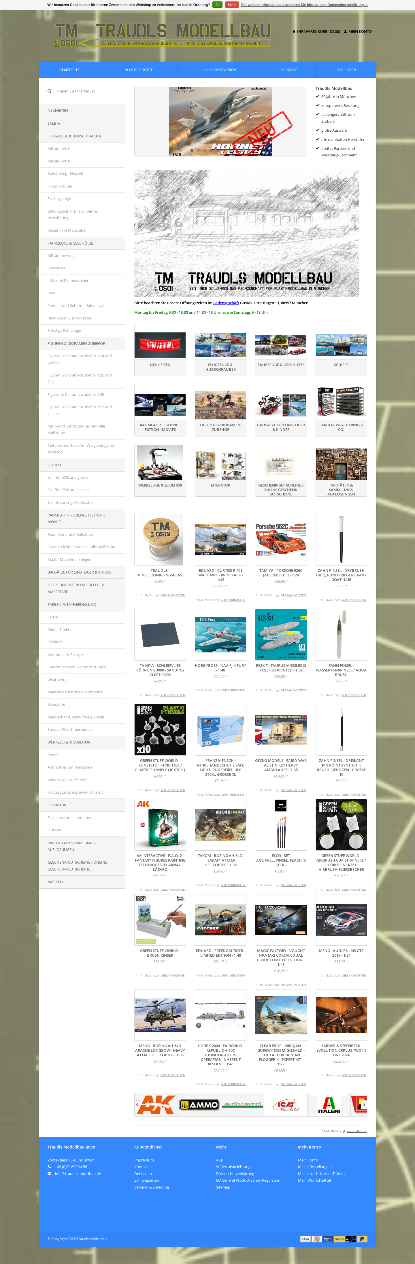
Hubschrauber (60, 186)
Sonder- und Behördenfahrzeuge (76, 305)
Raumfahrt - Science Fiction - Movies (76, 518)
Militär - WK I (58, 148)
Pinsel (53, 754)
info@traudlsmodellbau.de (78, 1173)
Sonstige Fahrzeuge (64, 330)
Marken (55, 881)
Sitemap (223, 1187)
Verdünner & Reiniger (66, 654)
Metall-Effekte (59, 629)
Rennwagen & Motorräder (70, 318)
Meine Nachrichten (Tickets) (322, 1173)
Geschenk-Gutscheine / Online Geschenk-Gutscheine (77, 865)
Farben (54, 617)
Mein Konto (358, 31)
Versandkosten (173, 595)
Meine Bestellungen (315, 1166)
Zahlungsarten (146, 1180)
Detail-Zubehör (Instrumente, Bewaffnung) (73, 214)
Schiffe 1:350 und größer (68, 477)
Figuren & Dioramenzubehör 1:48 (76, 394)
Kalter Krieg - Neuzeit (65, 173)
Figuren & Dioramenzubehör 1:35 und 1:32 (80, 378)
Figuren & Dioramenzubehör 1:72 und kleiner (80, 410)
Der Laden (346, 69)
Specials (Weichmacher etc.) (71, 729)
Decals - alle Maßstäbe (66, 230)
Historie (54, 829)
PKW (52, 293)
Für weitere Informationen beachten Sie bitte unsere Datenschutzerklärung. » (304, 5)
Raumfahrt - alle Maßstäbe (70, 534)
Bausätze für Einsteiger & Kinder (80, 572)
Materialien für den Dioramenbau (76, 692)
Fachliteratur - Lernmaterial (71, 817)
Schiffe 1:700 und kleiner (68, 489)
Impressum (144, 1160)
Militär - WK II (59, 161)
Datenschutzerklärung (235, 1173)
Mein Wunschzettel (314, 1180)
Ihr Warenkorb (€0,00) (317, 31)
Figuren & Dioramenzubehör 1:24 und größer (80, 359)
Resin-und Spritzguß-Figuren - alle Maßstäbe (76, 429)
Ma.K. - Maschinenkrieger (69, 559)
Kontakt (289, 69)
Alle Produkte (139, 69)
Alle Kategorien (220, 69)
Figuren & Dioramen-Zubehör (76, 343)
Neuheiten (58, 110)
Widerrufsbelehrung (233, 1166)
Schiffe (55, 465)
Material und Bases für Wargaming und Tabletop (81, 449)
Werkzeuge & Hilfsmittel (68, 779)
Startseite (69, 69)
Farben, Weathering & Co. (72, 604)
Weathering (57, 679)
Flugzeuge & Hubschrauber (74, 136)
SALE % (54, 123)
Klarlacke (55, 641)
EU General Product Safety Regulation (248, 1180)
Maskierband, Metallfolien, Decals (76, 717)
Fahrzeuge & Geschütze (70, 243)
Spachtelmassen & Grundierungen (77, 666)
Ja (217, 5)
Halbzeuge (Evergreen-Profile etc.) (76, 792)
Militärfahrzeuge (62, 255)
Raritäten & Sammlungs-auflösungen (72, 846)
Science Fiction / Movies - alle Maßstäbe (81, 546)
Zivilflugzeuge (59, 198)
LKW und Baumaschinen (68, 280)
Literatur (57, 804)
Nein (232, 5)
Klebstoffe (56, 704)
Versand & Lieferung (151, 1187)
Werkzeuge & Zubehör (69, 742)
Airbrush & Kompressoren (70, 767)
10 (249, 150)
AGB (219, 1160)
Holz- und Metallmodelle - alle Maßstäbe (79, 588)
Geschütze (56, 267)
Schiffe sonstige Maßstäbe (70, 502)
